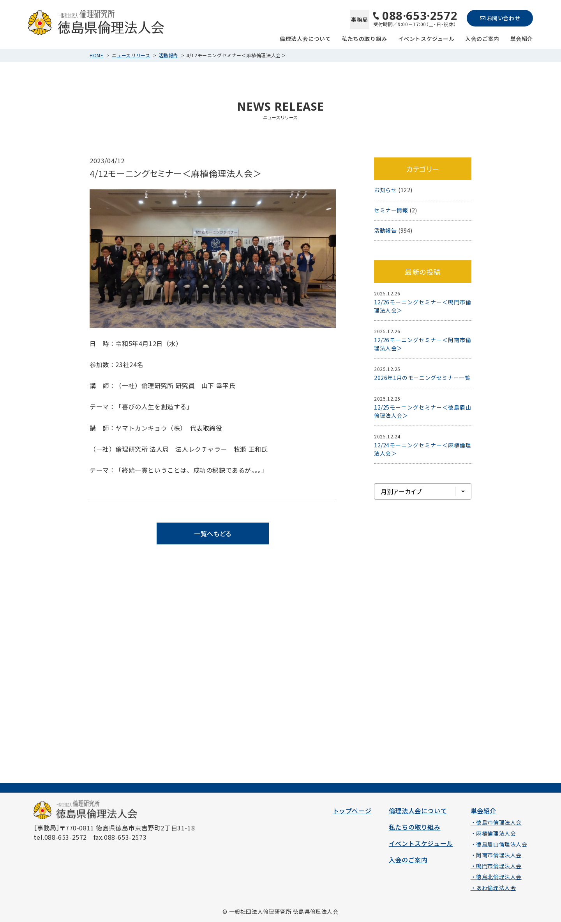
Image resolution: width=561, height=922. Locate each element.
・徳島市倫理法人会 (496, 822)
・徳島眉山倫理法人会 (499, 844)
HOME (96, 55)
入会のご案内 (482, 38)
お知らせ (385, 190)
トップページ (352, 810)
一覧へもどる (212, 533)
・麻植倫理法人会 (493, 833)
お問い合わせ (500, 18)
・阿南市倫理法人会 (496, 855)
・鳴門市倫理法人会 (496, 866)
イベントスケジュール (426, 38)
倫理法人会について (305, 38)
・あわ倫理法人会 (493, 888)
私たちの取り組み (364, 38)
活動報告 (168, 55)
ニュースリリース (131, 55)
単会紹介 (521, 38)
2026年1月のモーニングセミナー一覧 (422, 378)
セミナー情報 (391, 210)
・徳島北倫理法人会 (496, 877)
